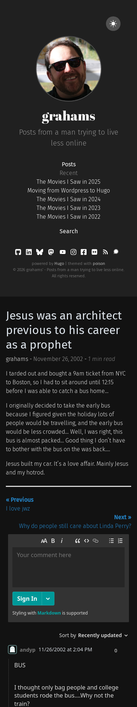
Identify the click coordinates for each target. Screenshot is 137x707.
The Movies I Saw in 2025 (68, 181)
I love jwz (19, 504)
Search (69, 231)
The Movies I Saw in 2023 (68, 207)
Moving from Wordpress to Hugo (68, 190)
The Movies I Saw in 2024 (68, 199)
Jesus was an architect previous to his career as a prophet (64, 330)
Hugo (59, 263)
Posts (69, 164)
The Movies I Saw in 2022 (68, 216)
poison (99, 263)
